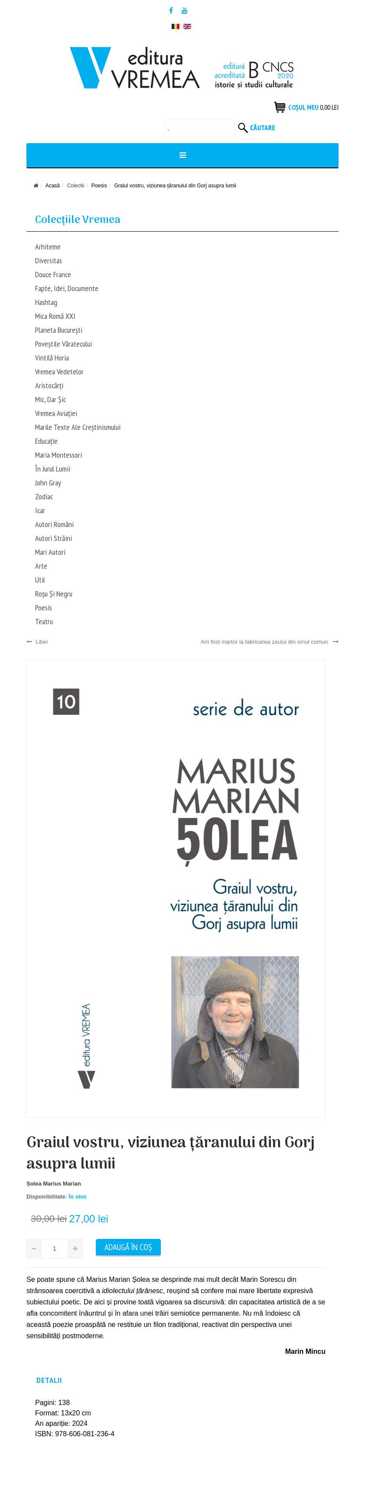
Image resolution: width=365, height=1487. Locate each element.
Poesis (99, 186)
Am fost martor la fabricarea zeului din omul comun (270, 642)
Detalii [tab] (49, 1380)
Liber (37, 642)
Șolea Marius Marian (53, 1183)
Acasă (53, 186)
